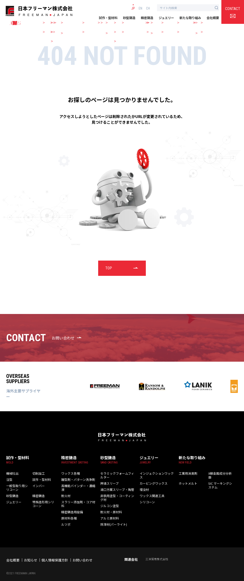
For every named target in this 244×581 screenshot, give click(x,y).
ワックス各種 (69, 473)
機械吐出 (11, 473)
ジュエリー (166, 17)
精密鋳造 (147, 17)
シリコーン (146, 498)
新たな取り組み (190, 17)
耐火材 (65, 492)
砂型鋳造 (129, 17)
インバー (37, 486)
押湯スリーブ (108, 480)
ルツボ (65, 517)
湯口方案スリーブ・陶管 (114, 486)
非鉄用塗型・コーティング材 (117, 492)
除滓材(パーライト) (111, 517)
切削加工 (37, 473)
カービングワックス (151, 480)
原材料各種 (67, 511)
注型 (8, 480)
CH (148, 8)
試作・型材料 (108, 17)
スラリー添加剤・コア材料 (77, 498)
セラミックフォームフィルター (118, 473)
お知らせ (30, 553)
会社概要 (213, 17)
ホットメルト (186, 480)
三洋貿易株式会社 (156, 552)
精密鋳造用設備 (70, 505)
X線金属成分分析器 (219, 473)
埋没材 (143, 486)
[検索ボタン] (216, 7)
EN (140, 8)
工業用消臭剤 (186, 473)
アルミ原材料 (108, 511)
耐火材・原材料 (109, 505)
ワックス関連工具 (150, 492)
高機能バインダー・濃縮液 (77, 486)
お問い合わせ (82, 553)
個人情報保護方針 (54, 553)
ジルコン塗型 (108, 498)
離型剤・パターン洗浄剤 (75, 480)
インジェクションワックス (155, 473)
